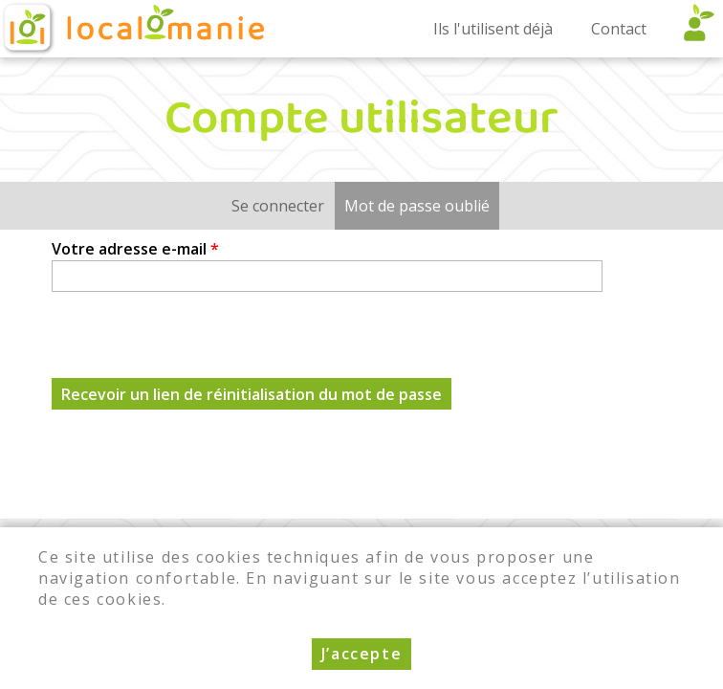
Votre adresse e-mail (135, 248)
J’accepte (361, 653)
